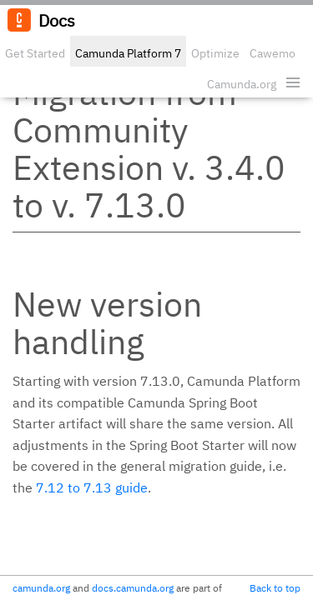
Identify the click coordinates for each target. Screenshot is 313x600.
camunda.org (41, 588)
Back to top (275, 588)
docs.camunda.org (133, 588)
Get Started (35, 53)
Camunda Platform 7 (128, 53)
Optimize (215, 53)
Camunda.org (241, 84)
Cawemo (272, 53)
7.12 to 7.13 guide (92, 487)
